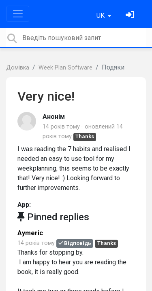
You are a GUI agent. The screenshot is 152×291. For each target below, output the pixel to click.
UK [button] (101, 15)
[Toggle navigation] (17, 14)
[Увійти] (130, 15)
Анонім (54, 116)
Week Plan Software (65, 67)
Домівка (17, 67)
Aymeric (30, 233)
